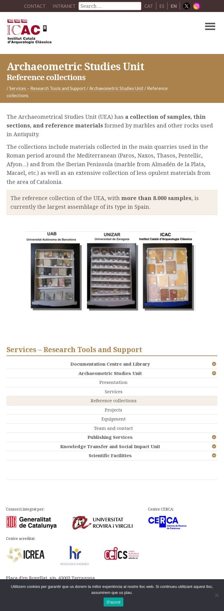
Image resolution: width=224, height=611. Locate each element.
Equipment (114, 419)
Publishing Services (110, 437)
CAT (148, 6)
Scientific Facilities (110, 455)
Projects (113, 410)
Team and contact (113, 428)
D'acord (113, 602)
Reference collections (114, 400)
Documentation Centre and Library (110, 364)
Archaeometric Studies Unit (110, 373)
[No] (217, 595)
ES (161, 6)
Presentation (113, 382)
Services (113, 391)
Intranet (64, 6)
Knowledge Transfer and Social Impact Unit (110, 446)
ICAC (89, 33)
